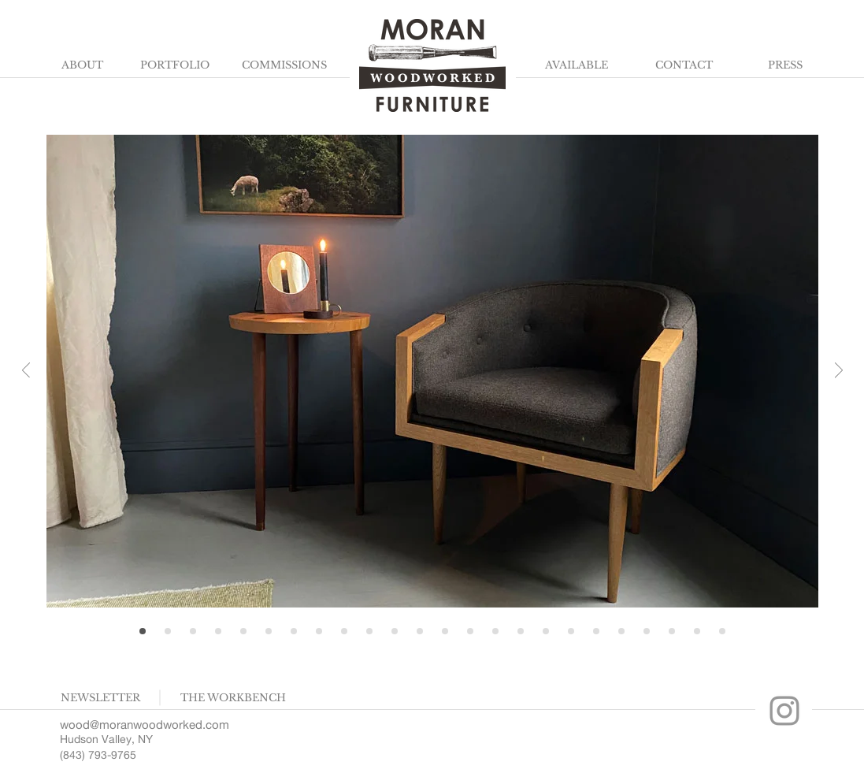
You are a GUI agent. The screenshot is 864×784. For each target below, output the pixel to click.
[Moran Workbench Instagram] (784, 710)
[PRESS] (786, 65)
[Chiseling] (243, 631)
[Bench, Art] (646, 631)
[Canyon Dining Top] (294, 631)
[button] (101, 698)
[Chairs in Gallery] (193, 631)
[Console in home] (319, 631)
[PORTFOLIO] (175, 65)
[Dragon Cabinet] (445, 631)
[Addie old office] (621, 631)
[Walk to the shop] (495, 631)
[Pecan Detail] (168, 631)
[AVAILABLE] (577, 65)
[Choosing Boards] (571, 631)
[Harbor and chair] (697, 631)
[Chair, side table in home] (344, 631)
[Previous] (26, 371)
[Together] (369, 631)
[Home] (142, 631)
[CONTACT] (684, 65)
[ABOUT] (82, 65)
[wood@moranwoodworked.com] (150, 724)
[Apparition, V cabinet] (520, 631)
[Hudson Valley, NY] (121, 740)
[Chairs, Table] (596, 631)
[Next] (839, 371)
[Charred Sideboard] (268, 631)
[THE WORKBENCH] (233, 698)
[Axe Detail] (470, 631)
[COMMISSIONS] (284, 65)
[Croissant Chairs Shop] (218, 631)
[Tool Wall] (722, 631)
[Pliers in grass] (672, 631)
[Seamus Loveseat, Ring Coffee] (394, 631)
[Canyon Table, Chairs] (546, 631)
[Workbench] (420, 631)
